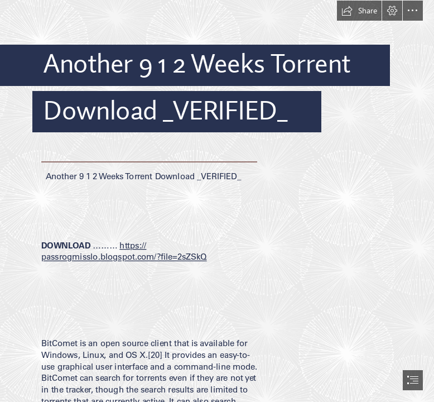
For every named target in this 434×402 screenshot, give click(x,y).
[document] (217, 201)
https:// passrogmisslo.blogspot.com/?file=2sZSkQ (124, 251)
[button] (359, 11)
